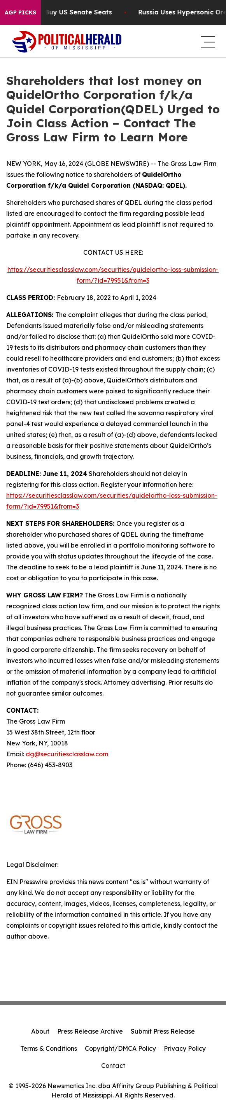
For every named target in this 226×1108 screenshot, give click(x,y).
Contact (113, 1065)
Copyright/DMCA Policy (120, 1048)
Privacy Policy (185, 1048)
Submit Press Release (163, 1031)
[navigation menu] (207, 41)
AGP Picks (20, 12)
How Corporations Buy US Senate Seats (69, 12)
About (40, 1031)
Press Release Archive (90, 1031)
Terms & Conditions (48, 1048)
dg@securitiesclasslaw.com (67, 754)
